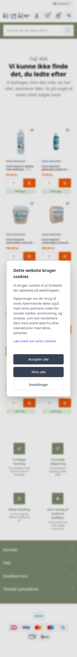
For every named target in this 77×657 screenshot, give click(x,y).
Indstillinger (38, 384)
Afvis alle (39, 372)
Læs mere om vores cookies (34, 341)
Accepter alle (38, 359)
